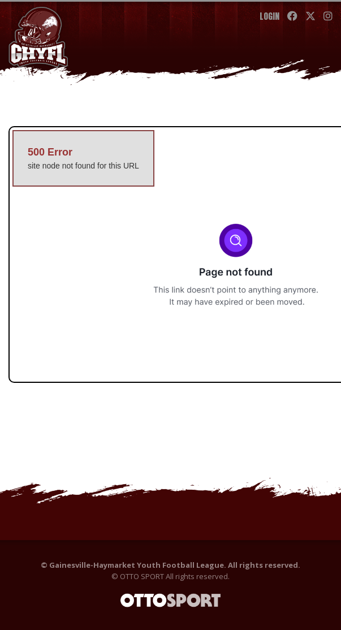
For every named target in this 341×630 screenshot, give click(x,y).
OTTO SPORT (142, 576)
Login (269, 16)
